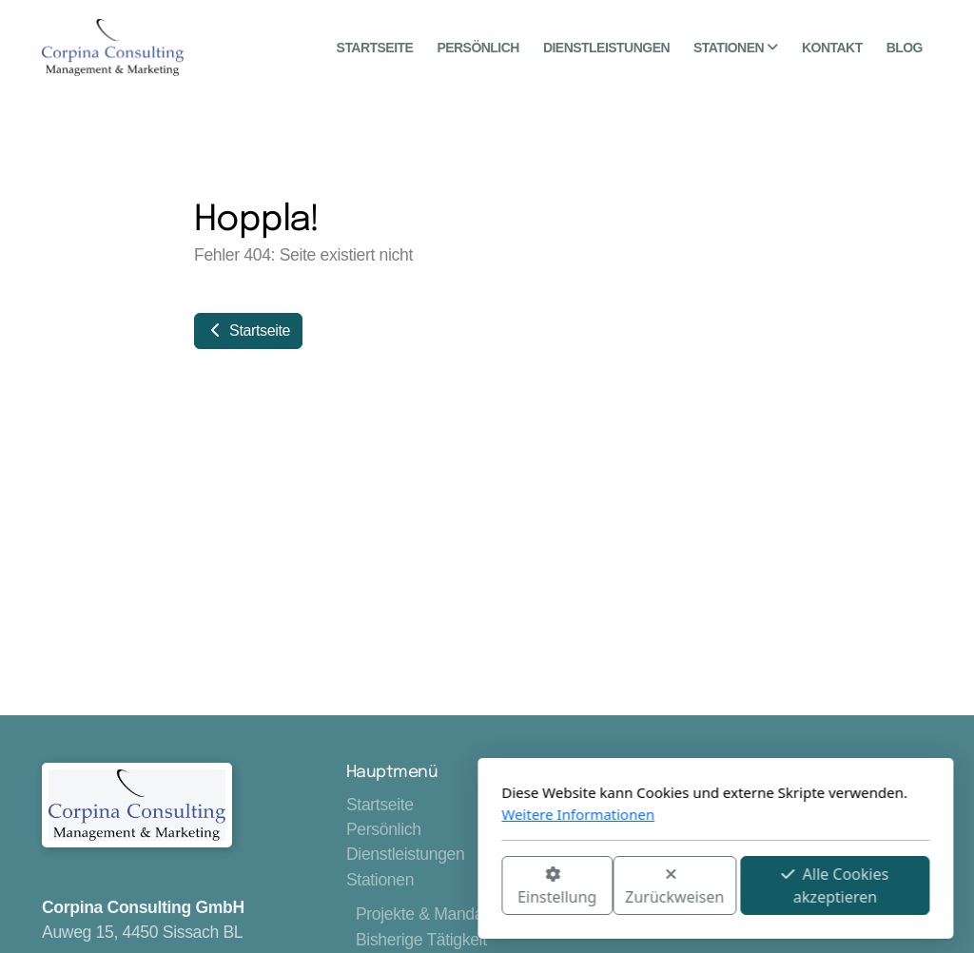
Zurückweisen (446, 886)
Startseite (248, 330)
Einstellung (328, 886)
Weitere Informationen (349, 814)
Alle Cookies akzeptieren (606, 885)
